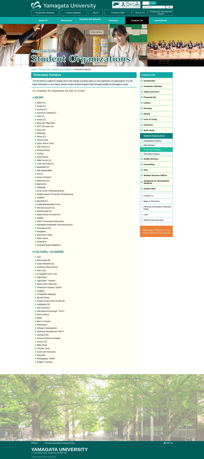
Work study (149, 130)
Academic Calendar (153, 86)
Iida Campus (149, 145)
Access (122, 4)
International (160, 20)
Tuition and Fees (151, 92)
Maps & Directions (152, 201)
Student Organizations (62, 69)
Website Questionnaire (153, 220)
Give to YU (140, 13)
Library (147, 103)
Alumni (96, 13)
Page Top (169, 443)
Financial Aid (150, 97)
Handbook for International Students (156, 182)
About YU (42, 20)
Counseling (149, 164)
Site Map (137, 4)
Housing (148, 108)
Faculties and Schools (89, 19)
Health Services (151, 159)
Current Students (73, 13)
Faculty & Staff (117, 13)
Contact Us (129, 4)
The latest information (115, 4)
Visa (146, 170)
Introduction (149, 81)
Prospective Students (44, 13)
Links (146, 214)
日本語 (146, 3)
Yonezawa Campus (152, 149)
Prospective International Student (161, 12)
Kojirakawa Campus (152, 141)
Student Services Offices (155, 175)
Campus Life (137, 20)
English (153, 3)
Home (33, 69)
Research (113, 20)
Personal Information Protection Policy (157, 208)
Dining (147, 114)
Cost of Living (150, 119)
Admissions (66, 20)
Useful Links (149, 189)
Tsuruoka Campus (152, 154)
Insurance (148, 125)
